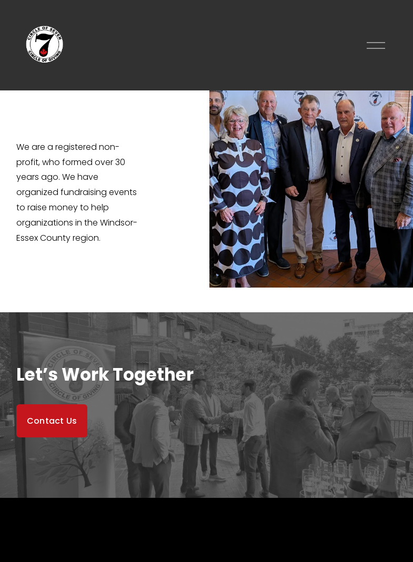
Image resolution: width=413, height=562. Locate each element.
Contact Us (52, 421)
